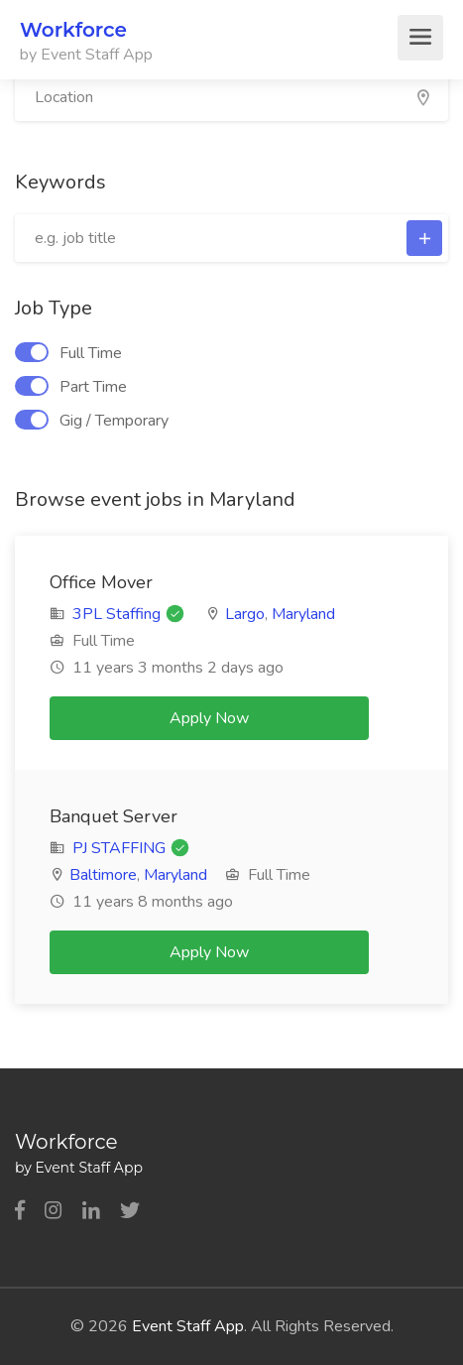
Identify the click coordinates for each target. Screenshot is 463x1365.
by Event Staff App (86, 54)
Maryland (303, 614)
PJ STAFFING (121, 848)
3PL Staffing (116, 614)
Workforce (73, 30)
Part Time (71, 387)
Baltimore (103, 875)
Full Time (68, 353)
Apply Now (209, 718)
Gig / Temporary (92, 421)
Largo (245, 614)
